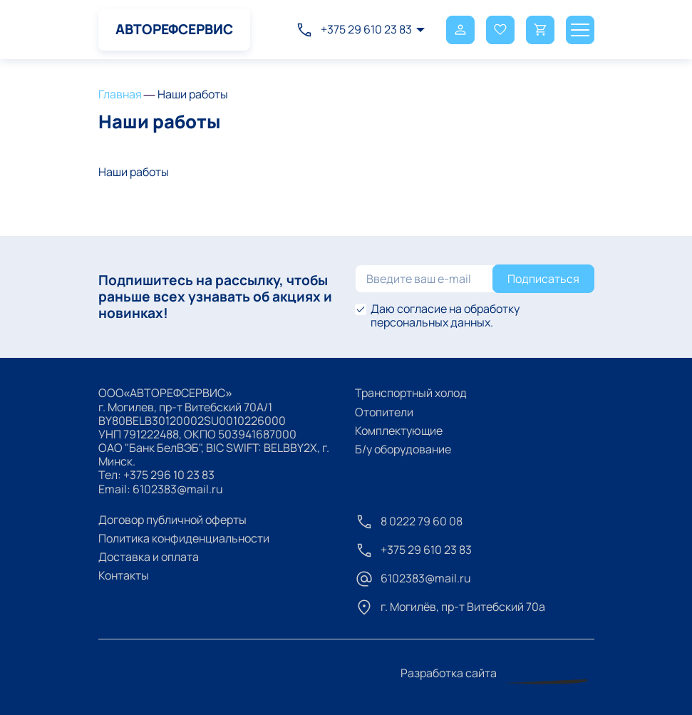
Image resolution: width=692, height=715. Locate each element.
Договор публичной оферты (172, 520)
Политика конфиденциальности (183, 538)
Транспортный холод (411, 393)
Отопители (384, 412)
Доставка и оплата (148, 557)
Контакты (123, 575)
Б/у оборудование (403, 449)
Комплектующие (399, 430)
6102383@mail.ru (178, 489)
